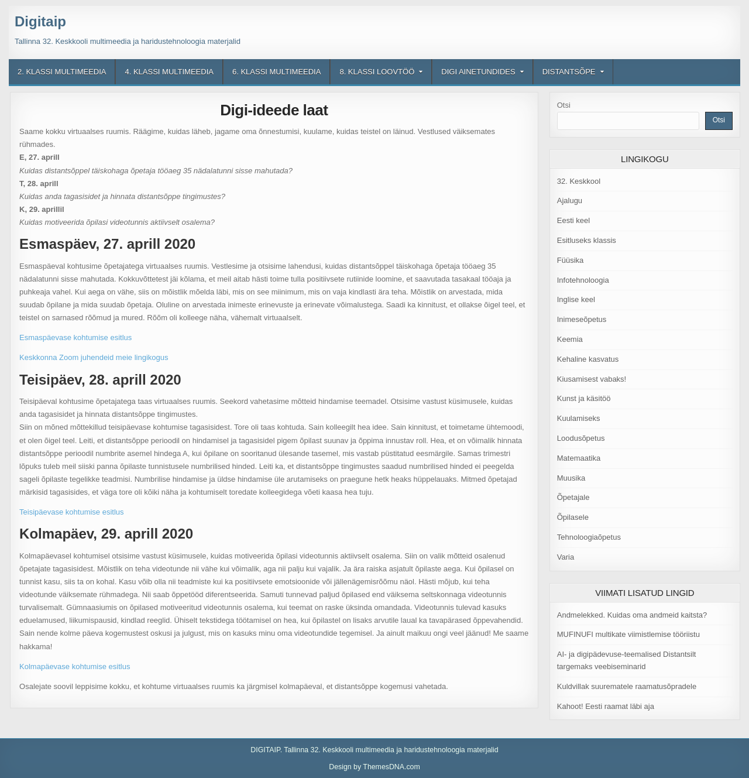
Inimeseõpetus (582, 319)
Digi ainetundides (478, 71)
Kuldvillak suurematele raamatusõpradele (626, 686)
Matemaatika (578, 458)
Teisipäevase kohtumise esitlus (71, 512)
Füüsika (570, 260)
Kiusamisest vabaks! (592, 379)
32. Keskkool (578, 181)
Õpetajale (573, 497)
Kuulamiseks (578, 418)
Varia (565, 557)
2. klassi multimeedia (62, 71)
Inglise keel (576, 299)
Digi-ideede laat (274, 110)
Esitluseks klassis (586, 240)
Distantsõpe (569, 71)
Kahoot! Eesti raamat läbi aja (605, 706)
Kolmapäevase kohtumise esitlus (74, 666)
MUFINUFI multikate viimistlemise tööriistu (628, 634)
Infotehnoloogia (583, 280)
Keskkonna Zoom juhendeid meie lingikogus (93, 357)
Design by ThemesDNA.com (374, 767)
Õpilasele (573, 517)
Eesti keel (573, 220)
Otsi (564, 105)
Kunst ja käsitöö (584, 398)
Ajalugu (569, 200)
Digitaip (40, 21)
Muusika (571, 478)
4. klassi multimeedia (169, 71)
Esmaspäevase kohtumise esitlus (75, 337)
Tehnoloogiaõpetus (589, 537)
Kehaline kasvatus (588, 359)
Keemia (570, 339)
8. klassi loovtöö (376, 71)
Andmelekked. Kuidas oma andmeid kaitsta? (632, 615)
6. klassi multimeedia (276, 71)
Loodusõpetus (581, 438)
